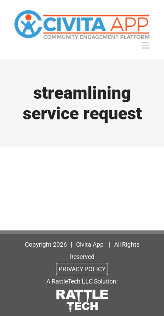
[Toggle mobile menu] (146, 45)
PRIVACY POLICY (82, 269)
